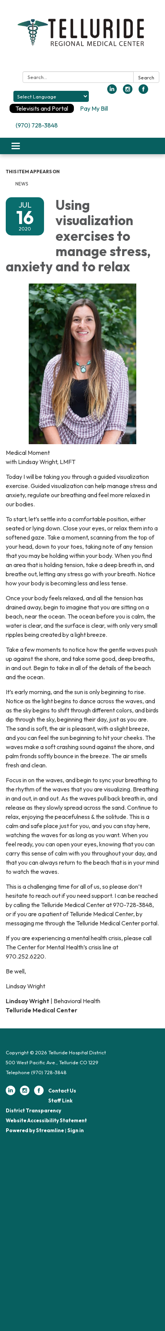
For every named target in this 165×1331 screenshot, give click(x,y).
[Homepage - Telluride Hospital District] (82, 37)
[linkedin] (112, 91)
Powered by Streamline (35, 1130)
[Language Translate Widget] (51, 96)
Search (146, 77)
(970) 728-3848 (37, 125)
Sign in (75, 1130)
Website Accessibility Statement (46, 1120)
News (22, 184)
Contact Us (62, 1091)
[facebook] (143, 91)
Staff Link (60, 1100)
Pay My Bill (94, 108)
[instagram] (127, 91)
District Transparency (33, 1110)
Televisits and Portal (41, 108)
